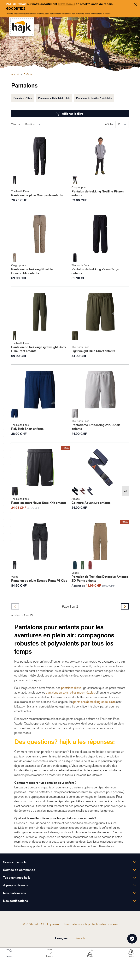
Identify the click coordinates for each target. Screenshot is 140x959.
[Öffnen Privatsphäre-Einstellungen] (132, 939)
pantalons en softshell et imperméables (70, 692)
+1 (125, 491)
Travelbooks (66, 4)
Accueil (15, 74)
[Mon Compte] (90, 953)
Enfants (28, 74)
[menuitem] (42, 924)
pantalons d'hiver (71, 688)
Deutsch (79, 938)
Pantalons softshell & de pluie (54, 98)
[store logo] (21, 26)
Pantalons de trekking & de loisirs (94, 98)
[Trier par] (33, 124)
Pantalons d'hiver (23, 98)
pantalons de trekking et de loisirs (94, 702)
